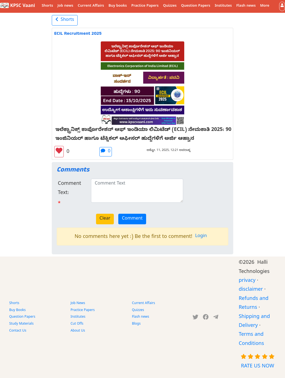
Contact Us (17, 331)
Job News (77, 303)
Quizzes (170, 6)
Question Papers (195, 6)
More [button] (264, 6)
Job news (65, 6)
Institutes (223, 6)
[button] (282, 6)
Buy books (118, 6)
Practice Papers (145, 6)
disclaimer (251, 290)
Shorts (47, 6)
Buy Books (17, 310)
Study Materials (21, 324)
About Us (77, 331)
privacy (247, 281)
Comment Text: (69, 189)
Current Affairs (91, 6)
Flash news (246, 6)
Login (201, 236)
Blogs (136, 324)
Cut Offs (76, 324)
